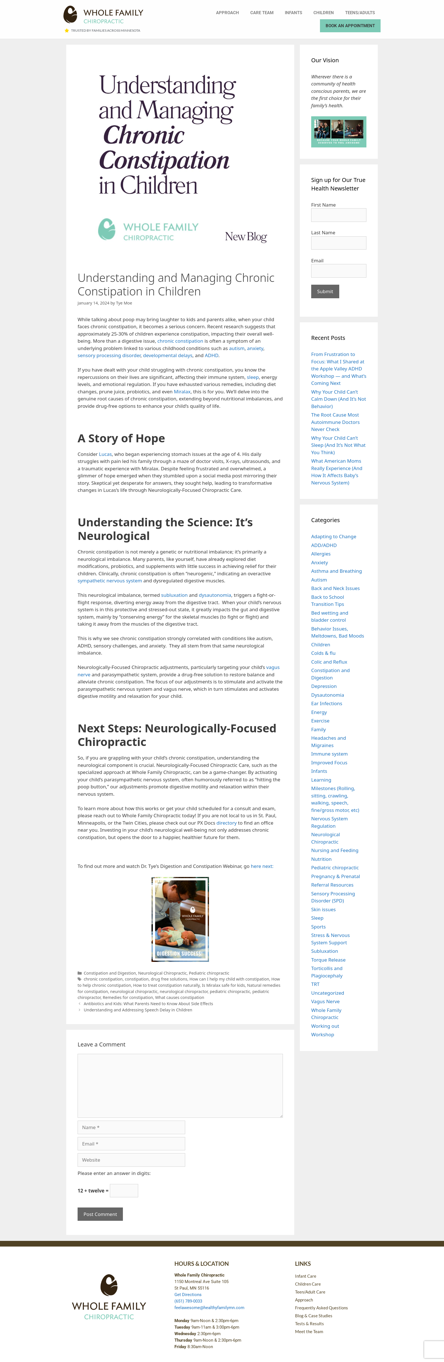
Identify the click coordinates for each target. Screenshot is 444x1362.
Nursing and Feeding (334, 850)
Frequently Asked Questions (321, 1307)
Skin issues (323, 909)
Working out (325, 1026)
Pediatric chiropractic (209, 973)
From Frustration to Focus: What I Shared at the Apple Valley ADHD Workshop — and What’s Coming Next (338, 368)
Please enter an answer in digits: (114, 1173)
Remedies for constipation (128, 997)
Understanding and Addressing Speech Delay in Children (138, 1010)
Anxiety (319, 562)
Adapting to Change (333, 536)
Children (323, 12)
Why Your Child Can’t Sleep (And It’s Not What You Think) (338, 445)
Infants (293, 12)
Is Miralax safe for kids (223, 985)
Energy (319, 712)
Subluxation (324, 951)
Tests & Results (309, 1323)
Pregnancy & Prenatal (335, 876)
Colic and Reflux (329, 662)
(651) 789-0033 (188, 1301)
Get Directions (188, 1294)
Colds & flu (323, 653)
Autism (319, 579)
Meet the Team (309, 1331)
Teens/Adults (360, 12)
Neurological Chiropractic (162, 973)
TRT (315, 984)
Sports (318, 926)
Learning (321, 780)
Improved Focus (329, 762)
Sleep (317, 918)
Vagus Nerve (325, 1001)
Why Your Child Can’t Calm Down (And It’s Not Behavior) (338, 399)
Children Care (308, 1283)
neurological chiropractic (133, 991)
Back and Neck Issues (335, 588)
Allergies (321, 553)
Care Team (262, 12)
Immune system (329, 753)
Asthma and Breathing (336, 571)
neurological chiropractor (184, 991)
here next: (262, 866)
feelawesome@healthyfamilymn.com (209, 1307)
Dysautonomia (327, 695)
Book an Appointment (350, 25)
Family (318, 729)
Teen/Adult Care (310, 1291)
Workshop (322, 1034)
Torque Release (328, 959)
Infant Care (305, 1276)
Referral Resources (332, 884)
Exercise (320, 720)
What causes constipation (179, 997)
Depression (324, 686)
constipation (137, 979)
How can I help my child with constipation (229, 979)
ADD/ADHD (324, 545)
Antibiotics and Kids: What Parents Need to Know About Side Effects (148, 1003)
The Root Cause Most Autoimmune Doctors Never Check (335, 421)
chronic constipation (103, 979)
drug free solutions (169, 979)
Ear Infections (326, 703)
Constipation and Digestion (110, 973)
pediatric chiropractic (230, 991)
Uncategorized (327, 993)
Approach (227, 12)
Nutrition (321, 859)
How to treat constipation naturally (166, 985)
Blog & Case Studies (313, 1315)
